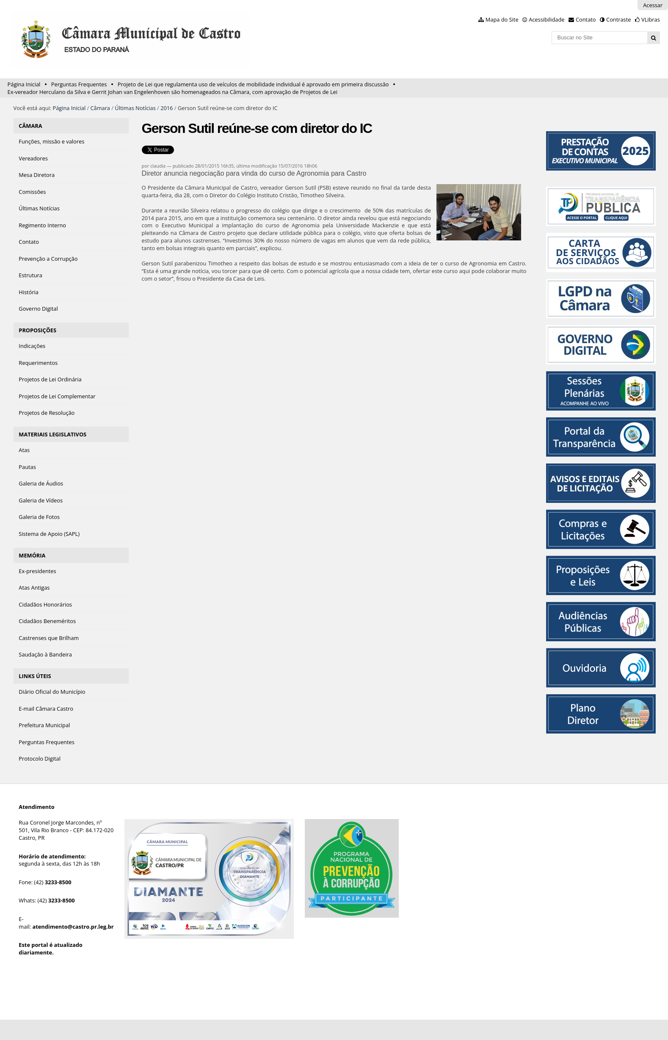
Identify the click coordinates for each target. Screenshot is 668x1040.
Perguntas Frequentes (79, 84)
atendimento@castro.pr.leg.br (72, 926)
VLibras (650, 19)
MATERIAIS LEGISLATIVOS (52, 434)
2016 (166, 108)
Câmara (100, 108)
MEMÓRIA (32, 555)
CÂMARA (30, 126)
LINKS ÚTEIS (35, 676)
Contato (586, 19)
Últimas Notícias (135, 108)
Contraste (618, 19)
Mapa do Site (502, 19)
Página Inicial (24, 84)
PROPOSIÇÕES (37, 330)
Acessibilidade (546, 19)
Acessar (652, 5)
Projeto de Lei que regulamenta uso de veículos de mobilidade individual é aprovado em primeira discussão (253, 84)
